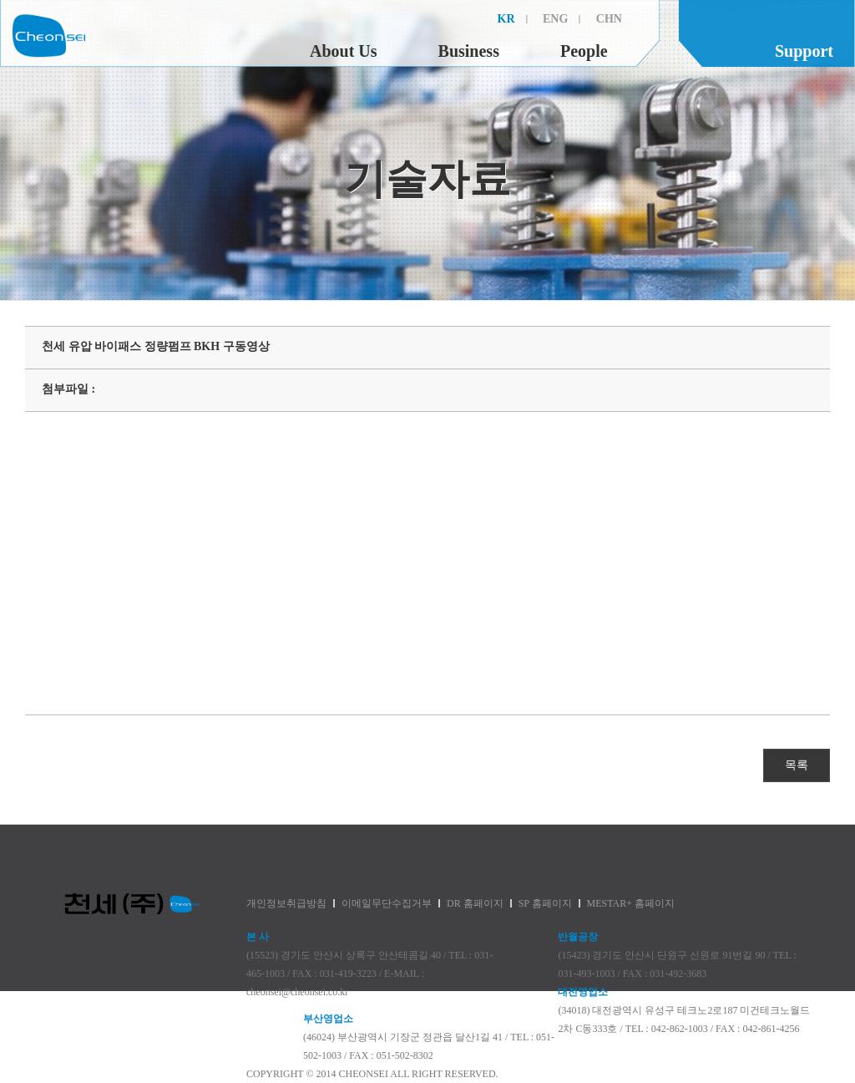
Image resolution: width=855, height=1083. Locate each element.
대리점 (816, 180)
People (584, 51)
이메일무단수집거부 (386, 903)
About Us (343, 51)
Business (468, 51)
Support (804, 51)
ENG (555, 19)
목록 (796, 765)
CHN (609, 19)
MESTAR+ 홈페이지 (631, 903)
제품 (39, 180)
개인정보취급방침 (286, 903)
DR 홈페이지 (475, 903)
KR (506, 19)
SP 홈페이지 (545, 903)
